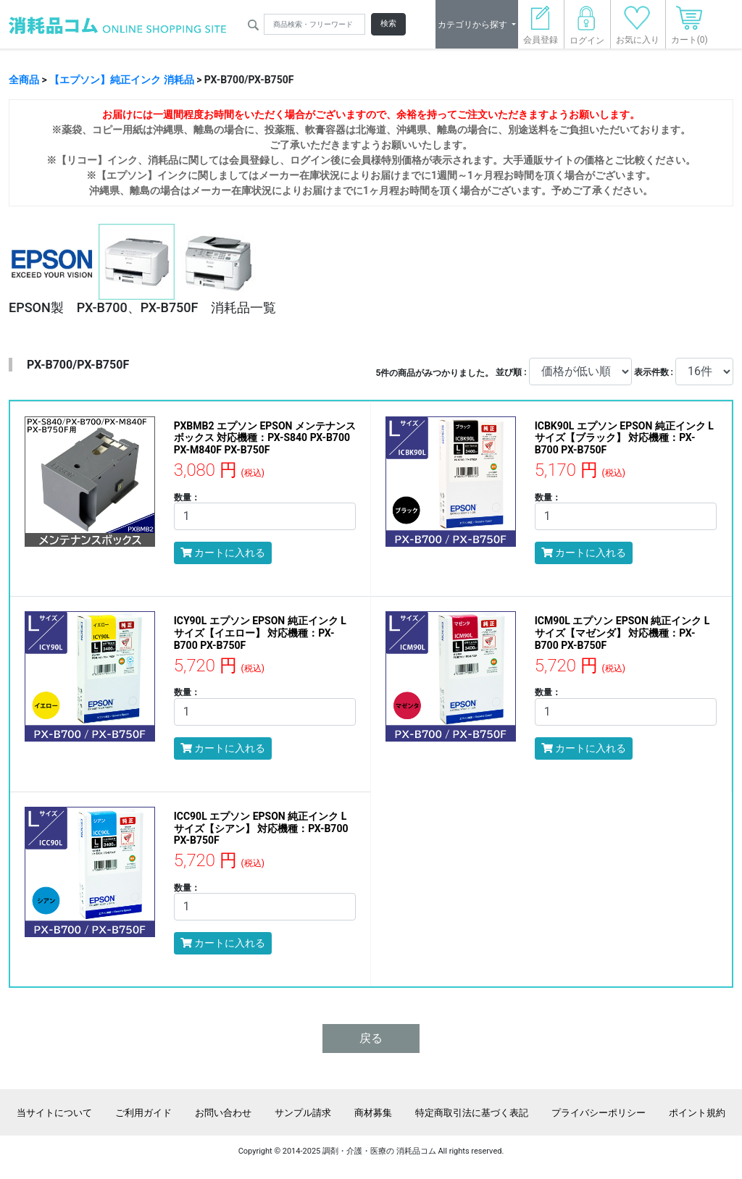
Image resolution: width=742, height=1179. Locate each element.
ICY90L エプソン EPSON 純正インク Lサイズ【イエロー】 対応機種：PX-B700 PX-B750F (260, 633)
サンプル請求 (303, 1112)
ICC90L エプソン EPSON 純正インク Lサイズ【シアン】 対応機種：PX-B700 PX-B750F (261, 828)
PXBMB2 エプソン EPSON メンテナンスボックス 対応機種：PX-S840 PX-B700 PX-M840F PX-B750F (265, 438)
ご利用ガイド (143, 1112)
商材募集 (373, 1112)
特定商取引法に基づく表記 (471, 1112)
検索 (388, 23)
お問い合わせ (223, 1112)
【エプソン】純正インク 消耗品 (121, 79)
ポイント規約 (697, 1112)
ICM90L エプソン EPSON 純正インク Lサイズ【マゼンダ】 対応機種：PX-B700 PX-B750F (622, 633)
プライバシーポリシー (598, 1112)
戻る (371, 1038)
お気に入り (637, 29)
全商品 (24, 79)
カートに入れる (222, 552)
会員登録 (540, 29)
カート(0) (689, 29)
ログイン (587, 29)
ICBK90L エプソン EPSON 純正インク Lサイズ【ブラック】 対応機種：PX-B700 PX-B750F (624, 438)
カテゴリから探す (473, 25)
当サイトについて (54, 1112)
